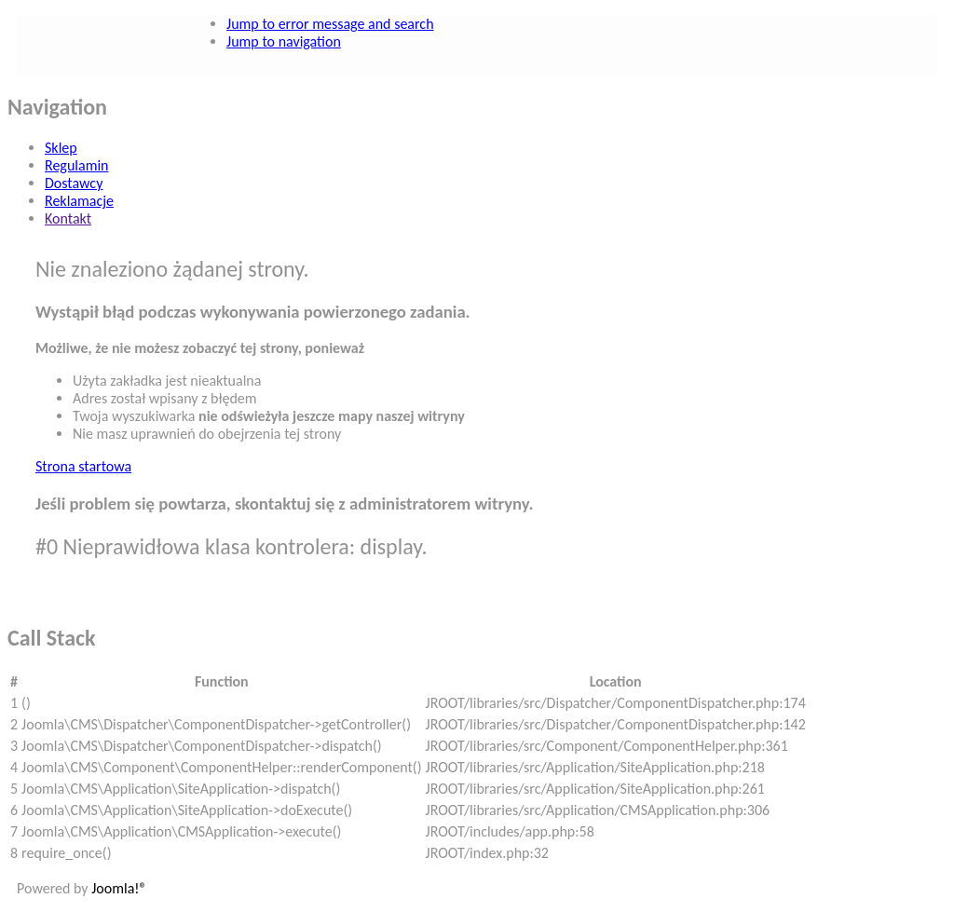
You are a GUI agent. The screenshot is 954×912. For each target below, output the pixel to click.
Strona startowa (83, 466)
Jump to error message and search (329, 24)
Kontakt (68, 218)
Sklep (61, 148)
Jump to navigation (283, 41)
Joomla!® (118, 888)
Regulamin (77, 165)
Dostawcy (73, 183)
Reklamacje (79, 201)
